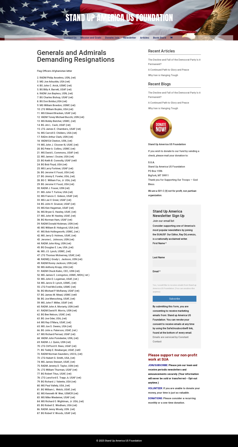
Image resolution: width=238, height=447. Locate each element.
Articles (144, 37)
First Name (160, 243)
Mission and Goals (90, 37)
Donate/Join (112, 37)
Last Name (159, 257)
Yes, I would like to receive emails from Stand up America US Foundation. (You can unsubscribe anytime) (174, 288)
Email (156, 271)
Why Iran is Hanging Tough (163, 75)
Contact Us (70, 37)
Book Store (159, 37)
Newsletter (129, 37)
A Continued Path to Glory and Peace (168, 69)
